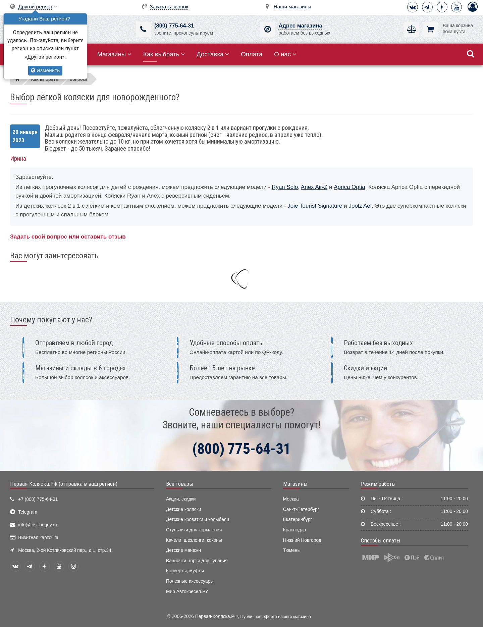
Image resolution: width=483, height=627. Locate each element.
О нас (285, 54)
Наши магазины (292, 6)
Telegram (27, 512)
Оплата (251, 54)
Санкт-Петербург (301, 509)
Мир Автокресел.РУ (187, 591)
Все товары (179, 483)
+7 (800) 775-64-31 (38, 499)
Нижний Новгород (302, 540)
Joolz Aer (360, 206)
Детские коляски (183, 509)
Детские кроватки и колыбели (197, 519)
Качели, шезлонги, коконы (194, 540)
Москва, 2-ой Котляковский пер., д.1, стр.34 (64, 550)
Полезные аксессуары (190, 581)
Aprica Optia (349, 187)
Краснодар (294, 529)
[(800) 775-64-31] (143, 29)
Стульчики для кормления (194, 529)
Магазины (114, 54)
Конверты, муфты (185, 570)
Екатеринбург (297, 519)
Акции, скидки (181, 499)
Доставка (213, 54)
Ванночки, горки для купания (197, 560)
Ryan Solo (285, 187)
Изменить (45, 70)
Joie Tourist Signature (314, 206)
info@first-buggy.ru (37, 524)
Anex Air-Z (314, 187)
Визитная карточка (38, 537)
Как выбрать (164, 54)
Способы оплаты (380, 540)
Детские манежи (183, 550)
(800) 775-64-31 (174, 25)
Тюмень (291, 550)
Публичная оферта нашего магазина (275, 616)
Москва (291, 499)
